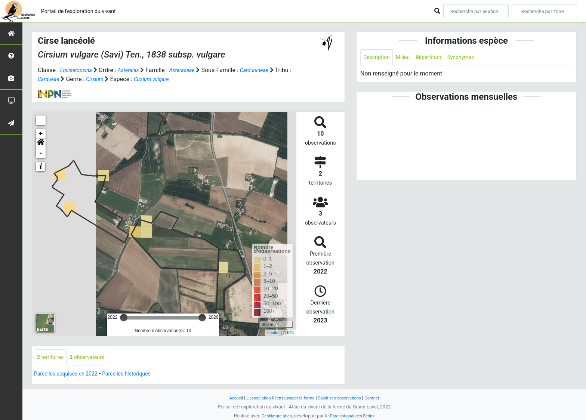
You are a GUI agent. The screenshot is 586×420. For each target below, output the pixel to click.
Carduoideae (267, 70)
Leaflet (273, 332)
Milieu (408, 57)
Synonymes (472, 57)
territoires (52, 357)
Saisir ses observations (344, 398)
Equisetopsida (78, 70)
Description (378, 57)
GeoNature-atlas (273, 416)
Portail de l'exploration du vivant (88, 11)
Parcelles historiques (139, 374)
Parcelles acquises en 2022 (70, 374)
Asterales (134, 70)
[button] (41, 143)
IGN (290, 332)
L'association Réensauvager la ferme (277, 398)
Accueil (227, 398)
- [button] (41, 153)
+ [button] (41, 133)
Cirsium (117, 79)
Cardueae (68, 79)
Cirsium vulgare (177, 79)
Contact (381, 398)
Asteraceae (191, 70)
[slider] (123, 317)
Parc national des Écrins (354, 416)
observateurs (93, 357)
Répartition (436, 57)
